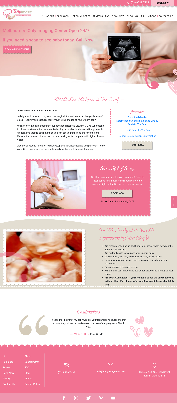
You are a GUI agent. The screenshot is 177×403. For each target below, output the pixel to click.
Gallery (140, 16)
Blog (130, 16)
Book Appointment (17, 49)
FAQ (107, 16)
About (50, 16)
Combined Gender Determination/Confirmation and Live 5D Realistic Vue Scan (137, 121)
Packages (8, 361)
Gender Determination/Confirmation (137, 136)
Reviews (98, 16)
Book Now (118, 16)
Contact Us (166, 16)
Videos (152, 16)
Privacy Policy (32, 384)
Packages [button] (63, 16)
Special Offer (81, 16)
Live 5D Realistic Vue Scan (137, 130)
